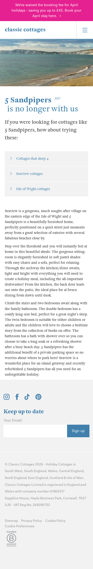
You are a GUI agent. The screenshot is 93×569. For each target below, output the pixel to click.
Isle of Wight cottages (33, 189)
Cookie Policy (55, 521)
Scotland (56, 478)
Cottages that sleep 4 (32, 158)
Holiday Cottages (59, 464)
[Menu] (84, 30)
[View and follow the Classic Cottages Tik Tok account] (27, 398)
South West (13, 471)
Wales (52, 471)
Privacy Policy (31, 521)
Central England (71, 471)
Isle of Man (75, 478)
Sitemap (11, 521)
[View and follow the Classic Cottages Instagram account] (7, 398)
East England (38, 478)
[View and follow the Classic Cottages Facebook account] (17, 398)
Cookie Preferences (19, 526)
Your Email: (13, 420)
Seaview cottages (29, 174)
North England (15, 478)
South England (35, 471)
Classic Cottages (21, 464)
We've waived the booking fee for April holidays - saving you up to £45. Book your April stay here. (47, 10)
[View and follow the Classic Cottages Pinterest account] (38, 398)
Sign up (78, 431)
